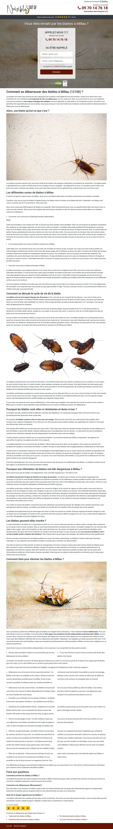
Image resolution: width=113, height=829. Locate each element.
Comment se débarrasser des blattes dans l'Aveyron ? (25, 813)
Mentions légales (20, 826)
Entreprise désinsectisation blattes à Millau (24, 820)
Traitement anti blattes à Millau (20, 816)
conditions (56, 67)
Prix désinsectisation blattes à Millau (73, 816)
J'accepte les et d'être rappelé (57, 67)
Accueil (9, 826)
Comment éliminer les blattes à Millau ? (74, 820)
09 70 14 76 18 (93, 8)
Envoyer (56, 72)
